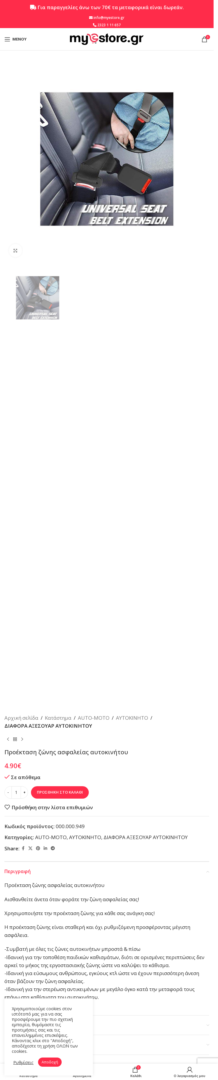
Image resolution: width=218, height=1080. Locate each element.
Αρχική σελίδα (21, 717)
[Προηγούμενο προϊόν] (8, 739)
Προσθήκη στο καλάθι (60, 792)
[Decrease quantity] (8, 792)
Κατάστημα (58, 717)
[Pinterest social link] (38, 848)
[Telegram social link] (53, 848)
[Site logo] (107, 38)
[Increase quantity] (24, 792)
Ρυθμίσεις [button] (23, 1062)
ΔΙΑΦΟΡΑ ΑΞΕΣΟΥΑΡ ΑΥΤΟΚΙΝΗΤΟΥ (48, 725)
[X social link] (30, 848)
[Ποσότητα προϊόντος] (16, 792)
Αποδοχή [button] (50, 1062)
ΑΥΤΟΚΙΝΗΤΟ (132, 717)
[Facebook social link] (23, 848)
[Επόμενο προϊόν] (22, 739)
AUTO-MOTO (93, 717)
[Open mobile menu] (15, 39)
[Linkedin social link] (45, 848)
